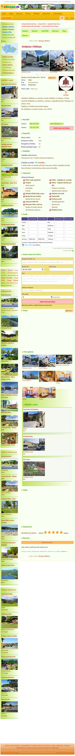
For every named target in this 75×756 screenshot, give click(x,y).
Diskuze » (64, 551)
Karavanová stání (8, 24)
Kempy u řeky (7, 32)
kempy (7, 745)
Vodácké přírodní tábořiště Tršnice (6, 146)
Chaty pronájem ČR (9, 37)
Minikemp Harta (6, 614)
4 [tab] (46, 75)
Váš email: (25, 294)
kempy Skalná (44, 41)
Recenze (20, 13)
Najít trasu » (52, 78)
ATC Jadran (4, 124)
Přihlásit (36, 13)
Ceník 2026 (44, 31)
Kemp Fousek (5, 699)
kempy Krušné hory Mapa (50, 26)
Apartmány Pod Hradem (8, 84)
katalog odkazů (66, 751)
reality (34, 751)
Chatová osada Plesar (8, 565)
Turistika (41, 163)
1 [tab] (37, 75)
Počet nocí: (52, 267)
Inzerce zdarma (8, 65)
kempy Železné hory (9, 270)
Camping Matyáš (6, 328)
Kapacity (25, 31)
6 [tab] (52, 75)
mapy (20, 752)
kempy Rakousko (51, 752)
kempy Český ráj (13, 275)
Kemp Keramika (6, 295)
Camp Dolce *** (6, 361)
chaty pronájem (31, 752)
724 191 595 (34, 127)
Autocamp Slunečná (7, 677)
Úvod (4, 13)
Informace (46, 13)
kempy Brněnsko (6, 278)
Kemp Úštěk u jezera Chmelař (7, 521)
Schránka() (57, 13)
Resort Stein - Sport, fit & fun (9, 184)
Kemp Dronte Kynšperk (8, 244)
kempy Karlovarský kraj (29, 24)
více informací (66, 2)
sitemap (66, 745)
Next (72, 62)
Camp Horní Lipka (6, 594)
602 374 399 (34, 124)
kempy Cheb (42, 24)
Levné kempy (7, 67)
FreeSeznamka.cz (8, 73)
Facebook (34, 745)
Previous (22, 62)
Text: (23, 273)
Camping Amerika (6, 165)
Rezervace (55, 31)
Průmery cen (7, 62)
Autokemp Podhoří (7, 205)
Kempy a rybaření (8, 27)
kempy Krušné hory (54, 24)
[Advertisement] (9, 731)
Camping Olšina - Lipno (8, 499)
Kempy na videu (8, 57)
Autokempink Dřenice (8, 224)
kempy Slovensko (8, 35)
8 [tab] (58, 75)
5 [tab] (49, 75)
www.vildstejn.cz (56, 124)
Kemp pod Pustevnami (8, 657)
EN (72, 18)
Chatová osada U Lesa (8, 445)
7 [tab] (55, 75)
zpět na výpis (33, 41)
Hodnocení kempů (9, 59)
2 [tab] (40, 75)
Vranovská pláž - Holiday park (9, 477)
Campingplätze (25, 745)
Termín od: (25, 267)
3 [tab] (43, 75)
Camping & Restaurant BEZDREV (8, 544)
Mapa (11, 13)
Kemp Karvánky (6, 412)
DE (67, 18)
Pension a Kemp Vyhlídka (9, 636)
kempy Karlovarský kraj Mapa (31, 26)
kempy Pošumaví (6, 285)
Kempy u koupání (8, 29)
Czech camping (14, 745)
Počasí (28, 13)
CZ (62, 18)
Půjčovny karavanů (9, 70)
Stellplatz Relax (6, 106)
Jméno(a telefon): (27, 288)
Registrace (60, 745)
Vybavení (34, 31)
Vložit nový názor (47, 542)
